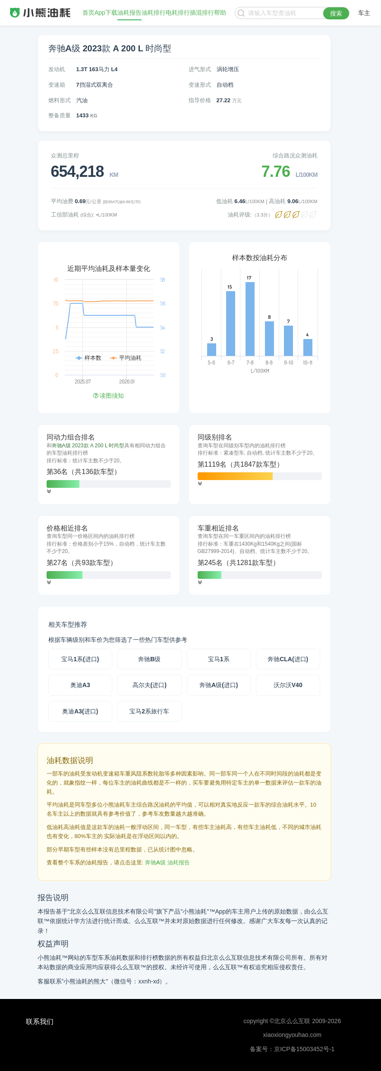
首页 (88, 13)
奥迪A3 (80, 685)
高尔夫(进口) (149, 685)
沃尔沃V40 (288, 685)
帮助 (220, 13)
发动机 (56, 69)
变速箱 (56, 85)
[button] (49, 491)
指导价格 (200, 100)
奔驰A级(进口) (218, 685)
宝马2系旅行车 (149, 711)
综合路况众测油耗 (295, 155)
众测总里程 (65, 155)
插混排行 (202, 13)
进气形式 (200, 69)
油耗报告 (129, 13)
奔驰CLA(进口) (288, 659)
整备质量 (59, 115)
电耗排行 (178, 13)
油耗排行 (154, 13)
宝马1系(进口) (80, 659)
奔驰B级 (149, 659)
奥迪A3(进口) (80, 711)
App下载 (105, 13)
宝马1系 (219, 659)
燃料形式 (59, 100)
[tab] (109, 464)
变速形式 (200, 85)
